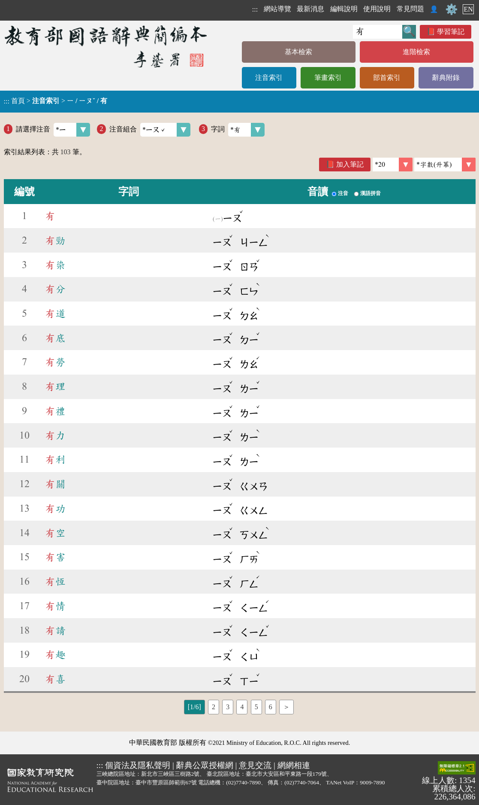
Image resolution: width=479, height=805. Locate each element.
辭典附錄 (446, 77)
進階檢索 (416, 51)
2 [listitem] (213, 706)
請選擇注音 (53, 130)
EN (468, 9)
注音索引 (269, 77)
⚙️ (451, 9)
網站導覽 (277, 8)
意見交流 (255, 765)
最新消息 (310, 8)
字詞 (238, 130)
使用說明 (377, 8)
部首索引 (387, 77)
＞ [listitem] (286, 706)
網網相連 (293, 765)
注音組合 (149, 130)
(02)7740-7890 (243, 782)
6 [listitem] (270, 706)
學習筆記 (450, 31)
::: (255, 9)
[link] (445, 164)
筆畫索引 (328, 77)
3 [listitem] (227, 706)
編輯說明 (344, 8)
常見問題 (410, 8)
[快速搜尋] (377, 32)
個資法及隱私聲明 (137, 765)
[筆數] (393, 164)
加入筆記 (350, 164)
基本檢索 (298, 51)
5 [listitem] (256, 706)
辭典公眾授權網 (204, 765)
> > (56, 101)
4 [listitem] (242, 706)
